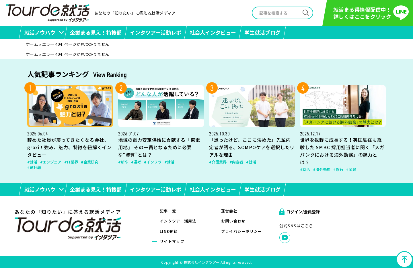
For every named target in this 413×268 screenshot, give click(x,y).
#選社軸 (34, 167)
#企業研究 (89, 162)
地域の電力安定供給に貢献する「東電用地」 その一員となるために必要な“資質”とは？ (159, 147)
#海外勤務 (321, 169)
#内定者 (236, 162)
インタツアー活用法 (178, 221)
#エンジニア (50, 162)
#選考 (136, 162)
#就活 (32, 162)
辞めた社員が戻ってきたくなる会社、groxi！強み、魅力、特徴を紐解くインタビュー (69, 147)
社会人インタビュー (213, 32)
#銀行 (338, 169)
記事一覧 (168, 211)
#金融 (351, 169)
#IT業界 (71, 162)
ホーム (32, 44)
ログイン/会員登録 (303, 211)
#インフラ (152, 162)
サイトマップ (172, 241)
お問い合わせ (233, 221)
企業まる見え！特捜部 (96, 32)
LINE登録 (169, 231)
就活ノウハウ (39, 32)
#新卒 (123, 162)
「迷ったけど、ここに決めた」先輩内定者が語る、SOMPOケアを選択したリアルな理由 (252, 147)
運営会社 (229, 211)
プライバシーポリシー (241, 231)
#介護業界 (218, 162)
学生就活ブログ (262, 32)
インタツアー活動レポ (155, 32)
